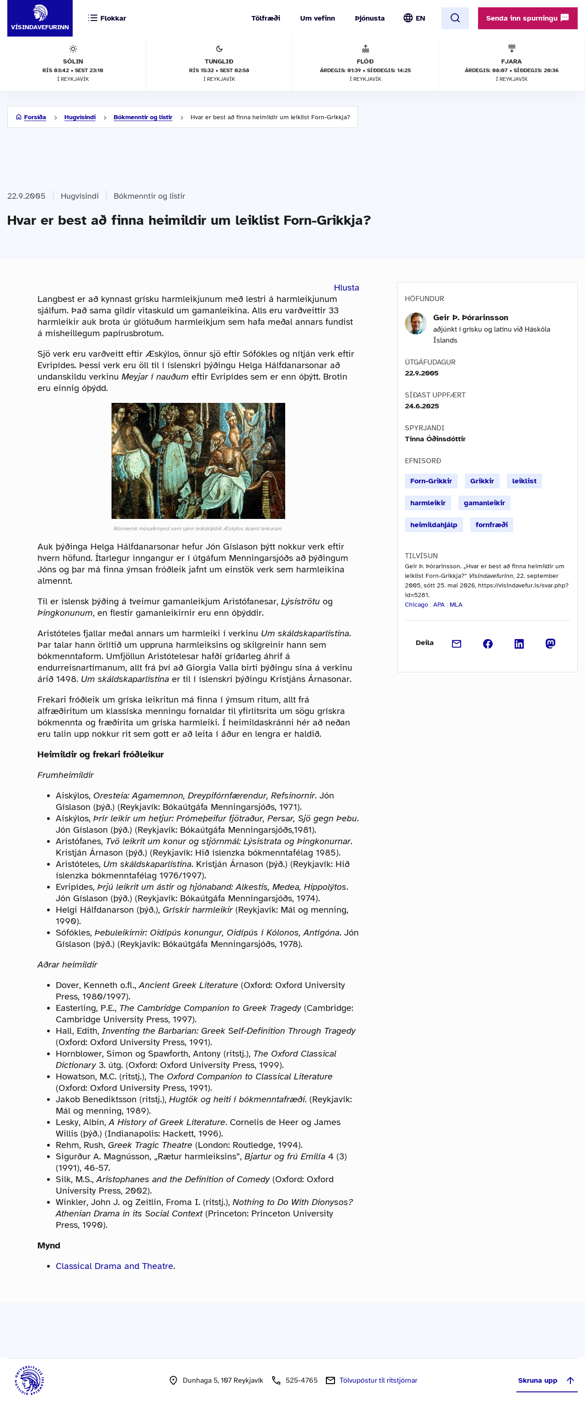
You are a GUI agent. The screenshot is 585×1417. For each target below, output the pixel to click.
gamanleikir (484, 503)
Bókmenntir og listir (143, 117)
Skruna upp (547, 1380)
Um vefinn (317, 18)
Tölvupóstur (378, 1380)
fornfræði (492, 524)
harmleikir (428, 503)
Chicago (416, 604)
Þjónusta (370, 18)
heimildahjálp (433, 524)
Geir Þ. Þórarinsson (470, 317)
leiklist (524, 481)
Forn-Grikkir (431, 481)
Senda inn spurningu (527, 18)
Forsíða (35, 117)
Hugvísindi (80, 117)
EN (420, 18)
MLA (456, 604)
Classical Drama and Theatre (114, 1266)
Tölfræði (265, 18)
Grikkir (482, 481)
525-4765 (302, 1380)
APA (439, 604)
